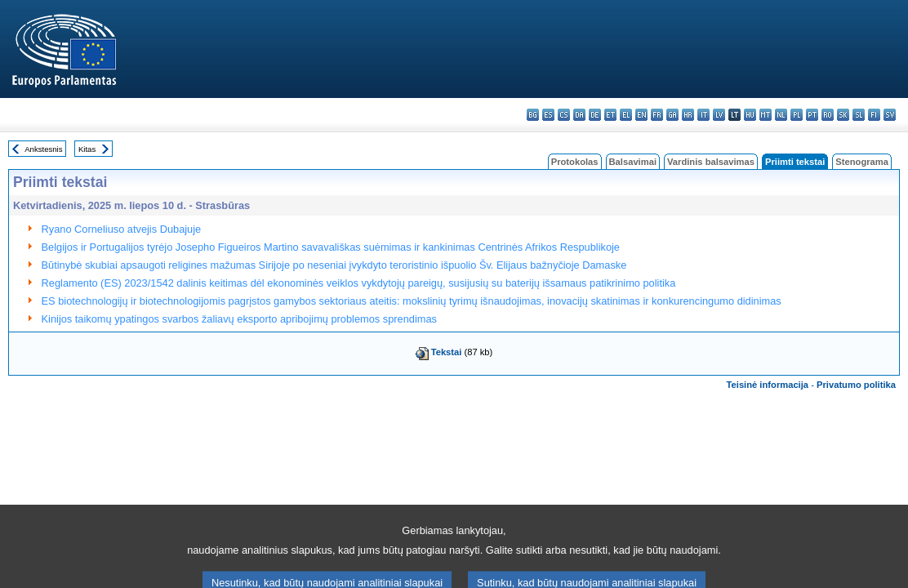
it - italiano (703, 115)
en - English (641, 115)
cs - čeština (564, 115)
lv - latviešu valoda (719, 115)
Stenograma (861, 162)
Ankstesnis (43, 149)
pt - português (812, 115)
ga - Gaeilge (672, 115)
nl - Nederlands (781, 115)
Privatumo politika (856, 385)
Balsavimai (633, 162)
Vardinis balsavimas (710, 162)
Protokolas (575, 162)
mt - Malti (765, 115)
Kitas (87, 149)
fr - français (657, 115)
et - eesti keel (610, 115)
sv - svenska (890, 115)
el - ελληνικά (626, 115)
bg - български (533, 115)
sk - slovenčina (843, 115)
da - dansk (579, 115)
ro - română (827, 115)
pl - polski (796, 115)
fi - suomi (874, 115)
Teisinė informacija (768, 385)
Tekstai (446, 352)
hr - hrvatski (688, 115)
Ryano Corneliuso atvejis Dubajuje (122, 229)
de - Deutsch (595, 115)
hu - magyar (750, 115)
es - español (548, 115)
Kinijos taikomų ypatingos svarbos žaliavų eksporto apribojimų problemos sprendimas (239, 319)
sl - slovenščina (858, 115)
